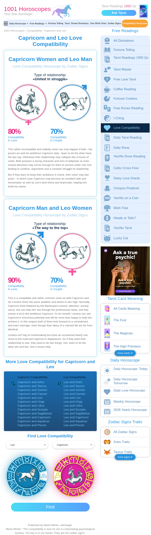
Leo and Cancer (74, 393)
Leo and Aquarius (75, 421)
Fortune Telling (55, 23)
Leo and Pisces (74, 425)
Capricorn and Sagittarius (35, 413)
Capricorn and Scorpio (33, 409)
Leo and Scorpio (75, 409)
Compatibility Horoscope (134, 23)
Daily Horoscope (18, 23)
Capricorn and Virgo (31, 401)
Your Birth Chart (98, 23)
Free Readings (38, 23)
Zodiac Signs (114, 23)
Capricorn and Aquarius (33, 421)
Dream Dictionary (80, 23)
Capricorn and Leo (30, 397)
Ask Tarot (118, 12)
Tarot (67, 23)
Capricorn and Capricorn (34, 417)
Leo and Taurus (74, 386)
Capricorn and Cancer (32, 393)
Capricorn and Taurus (32, 386)
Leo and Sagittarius (77, 413)
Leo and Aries (73, 382)
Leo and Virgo (73, 401)
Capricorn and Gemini (32, 390)
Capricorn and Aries (31, 382)
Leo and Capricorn (76, 417)
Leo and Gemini (74, 390)
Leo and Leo (72, 397)
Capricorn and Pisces (32, 425)
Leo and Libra (73, 405)
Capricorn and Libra (31, 405)
